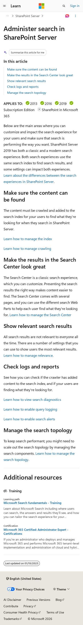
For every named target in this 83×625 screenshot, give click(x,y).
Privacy (28, 606)
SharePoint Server (27, 16)
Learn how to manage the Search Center (40, 314)
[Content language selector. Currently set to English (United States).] (24, 578)
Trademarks (11, 619)
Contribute (11, 606)
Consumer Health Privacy (21, 612)
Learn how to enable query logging (30, 409)
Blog (59, 600)
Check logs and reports (23, 86)
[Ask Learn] (67, 16)
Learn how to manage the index (28, 238)
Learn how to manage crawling (27, 248)
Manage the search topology (26, 92)
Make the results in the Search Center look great (40, 75)
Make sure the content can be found (32, 69)
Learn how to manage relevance (28, 355)
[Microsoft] (41, 6)
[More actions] (75, 16)
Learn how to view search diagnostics (32, 399)
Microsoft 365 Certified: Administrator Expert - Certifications (36, 532)
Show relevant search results (26, 81)
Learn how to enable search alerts (29, 419)
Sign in (74, 6)
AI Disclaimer (12, 600)
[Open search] (64, 6)
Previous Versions (38, 600)
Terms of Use (55, 612)
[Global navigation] (4, 6)
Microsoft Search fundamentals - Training (32, 503)
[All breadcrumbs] (7, 16)
